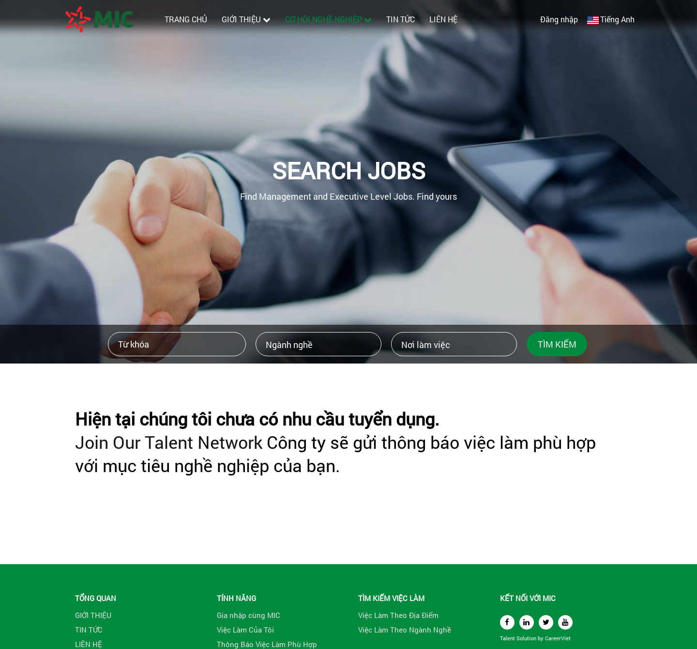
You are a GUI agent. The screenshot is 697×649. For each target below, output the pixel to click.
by (541, 638)
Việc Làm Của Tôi (245, 629)
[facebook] (507, 622)
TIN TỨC (400, 19)
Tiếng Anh (617, 19)
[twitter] (546, 622)
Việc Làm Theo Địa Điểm (398, 615)
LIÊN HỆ (443, 19)
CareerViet (558, 638)
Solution (527, 638)
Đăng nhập (559, 19)
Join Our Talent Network (168, 442)
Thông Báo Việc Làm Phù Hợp (267, 644)
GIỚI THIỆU (246, 19)
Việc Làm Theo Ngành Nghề (404, 629)
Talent (508, 638)
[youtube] (565, 622)
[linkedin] (526, 622)
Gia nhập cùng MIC (248, 615)
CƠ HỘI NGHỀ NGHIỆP (328, 19)
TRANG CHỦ (186, 19)
